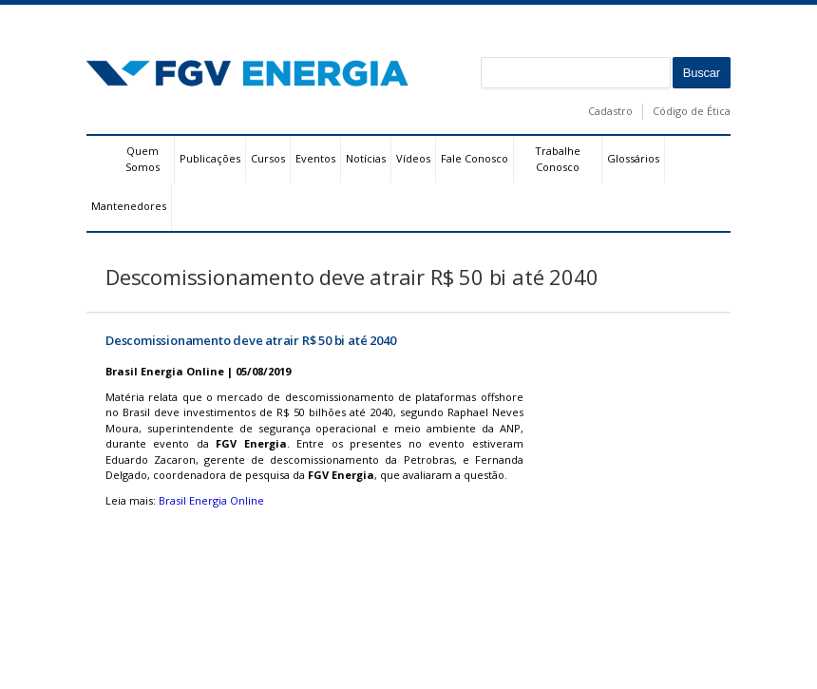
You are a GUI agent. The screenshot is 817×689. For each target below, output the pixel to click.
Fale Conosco (474, 158)
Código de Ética (692, 111)
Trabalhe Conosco (557, 159)
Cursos (268, 158)
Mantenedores (128, 206)
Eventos (315, 158)
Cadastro (610, 111)
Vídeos (413, 158)
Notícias (366, 158)
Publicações (210, 158)
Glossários (633, 158)
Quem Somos (142, 159)
